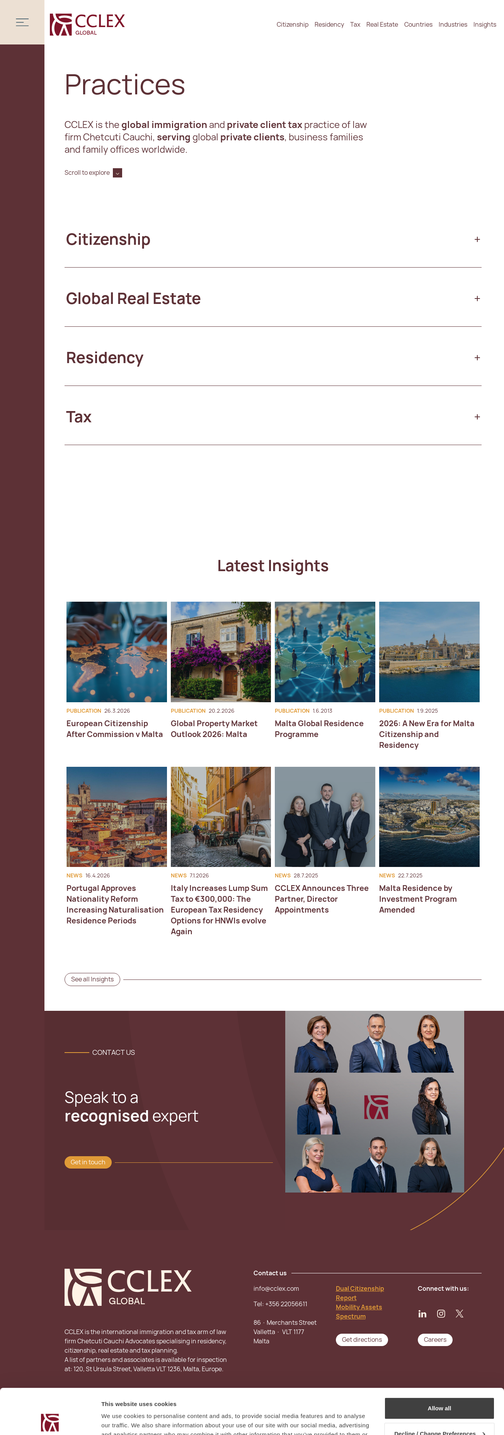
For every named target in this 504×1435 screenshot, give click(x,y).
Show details (119, 1419)
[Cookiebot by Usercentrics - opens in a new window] (50, 1420)
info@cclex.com (276, 1289)
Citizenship (292, 24)
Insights (484, 24)
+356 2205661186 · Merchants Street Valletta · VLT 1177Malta (285, 1322)
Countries (418, 24)
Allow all (439, 1363)
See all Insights (92, 979)
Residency (329, 24)
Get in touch (88, 1162)
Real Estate (382, 24)
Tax (355, 24)
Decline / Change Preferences (439, 1388)
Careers (435, 1340)
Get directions (362, 1340)
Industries (453, 24)
